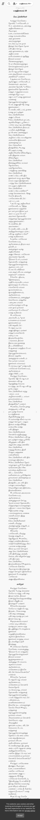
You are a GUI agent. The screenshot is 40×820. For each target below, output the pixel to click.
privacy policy (30, 811)
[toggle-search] (9, 3)
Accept (20, 815)
